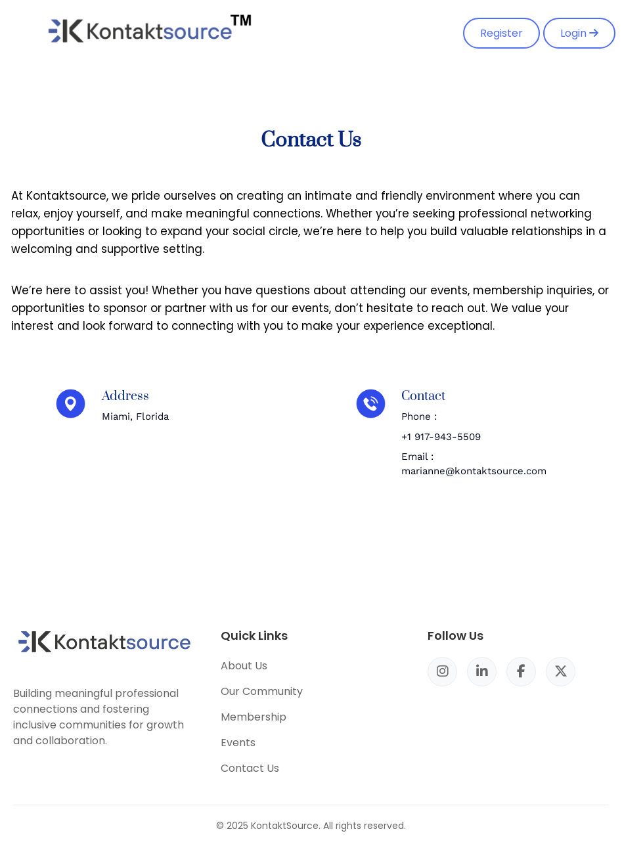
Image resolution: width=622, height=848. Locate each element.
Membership (253, 717)
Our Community (262, 691)
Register (501, 33)
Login (579, 33)
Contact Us (250, 768)
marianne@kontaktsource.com (473, 471)
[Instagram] (442, 671)
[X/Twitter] (560, 671)
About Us (244, 665)
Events (238, 742)
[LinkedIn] (482, 671)
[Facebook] (521, 671)
